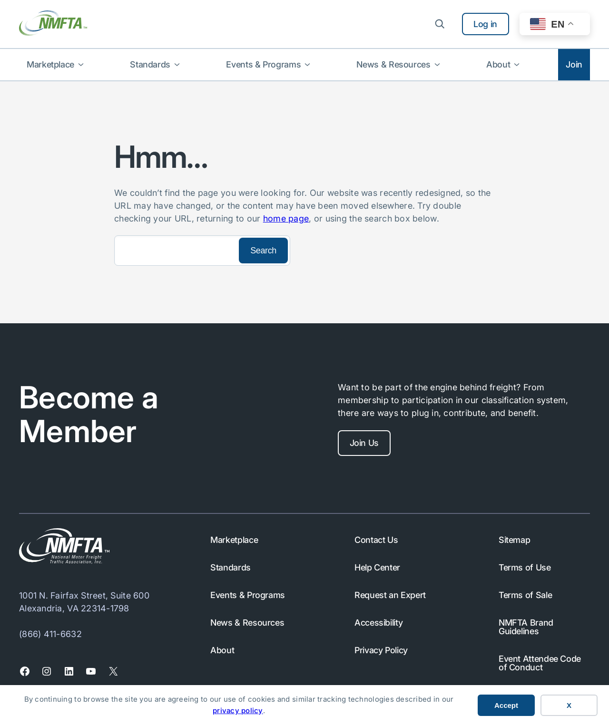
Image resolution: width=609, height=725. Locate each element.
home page (286, 218)
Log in (485, 24)
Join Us (364, 443)
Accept (506, 705)
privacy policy (238, 710)
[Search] (176, 250)
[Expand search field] (439, 23)
